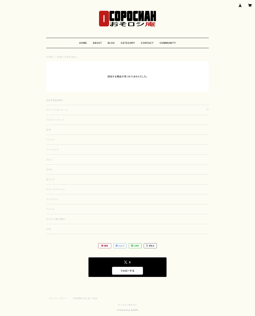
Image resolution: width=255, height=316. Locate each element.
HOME (83, 43)
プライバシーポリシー (58, 298)
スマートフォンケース (57, 109)
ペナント (50, 209)
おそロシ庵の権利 (55, 219)
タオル (49, 169)
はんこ (49, 159)
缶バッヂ (50, 179)
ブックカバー (52, 199)
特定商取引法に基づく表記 (85, 298)
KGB (48, 229)
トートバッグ (52, 149)
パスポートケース (55, 119)
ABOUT (97, 43)
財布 (48, 129)
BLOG (111, 43)
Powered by (127, 310)
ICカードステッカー (56, 189)
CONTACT (147, 43)
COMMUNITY (168, 43)
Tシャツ (50, 139)
